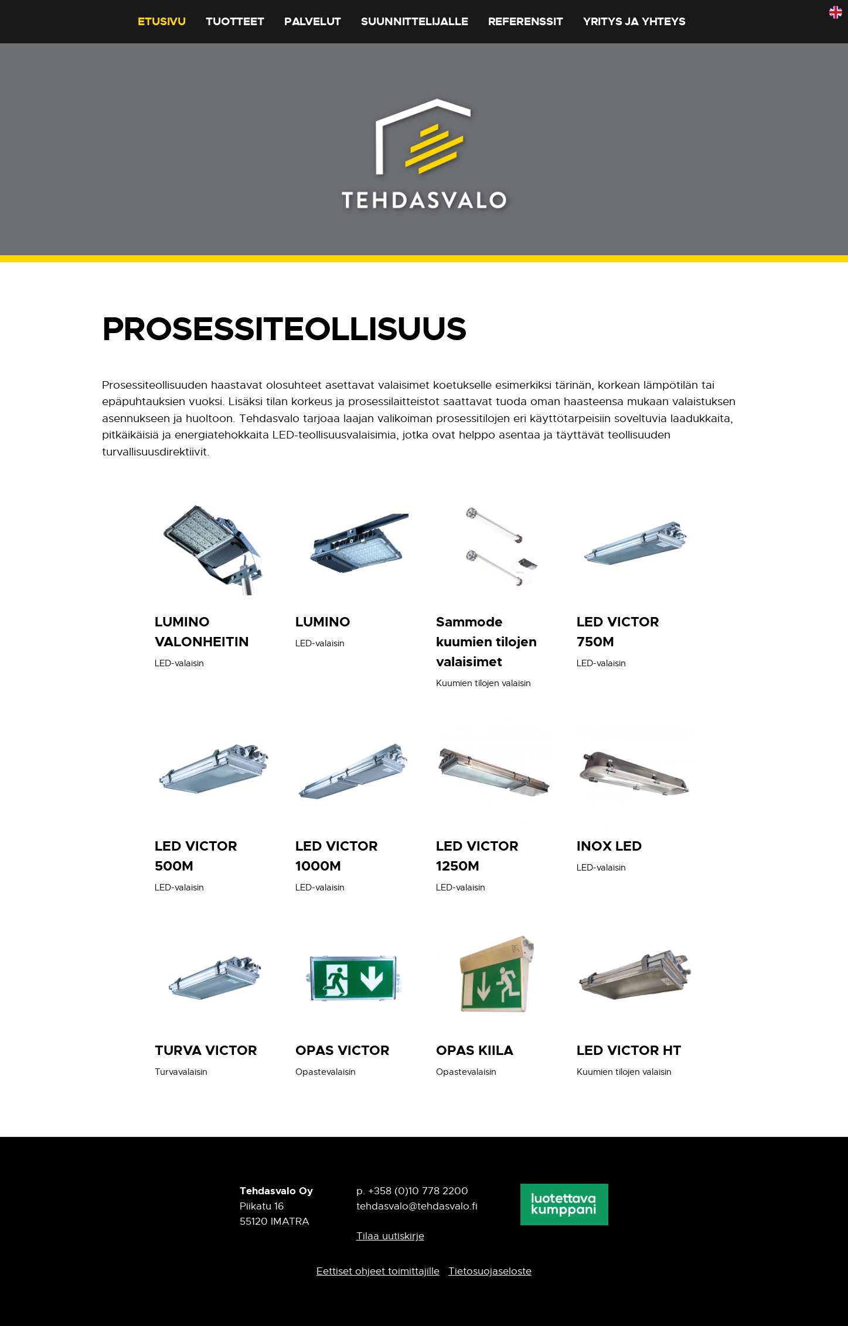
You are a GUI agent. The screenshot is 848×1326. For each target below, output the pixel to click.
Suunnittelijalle (414, 21)
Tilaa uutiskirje (390, 1236)
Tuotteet (235, 21)
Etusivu (162, 21)
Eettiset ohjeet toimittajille (378, 1271)
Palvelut (312, 21)
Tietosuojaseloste (490, 1271)
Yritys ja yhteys (634, 21)
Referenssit (525, 21)
